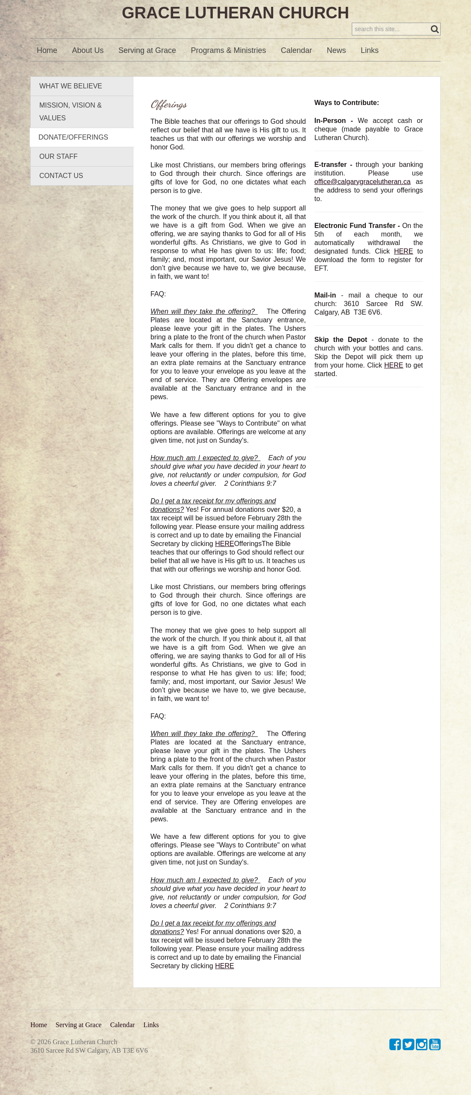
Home (47, 68)
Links (370, 68)
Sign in (428, 9)
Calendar (296, 68)
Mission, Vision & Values (70, 129)
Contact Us (61, 193)
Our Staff (58, 174)
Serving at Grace (147, 68)
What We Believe (70, 103)
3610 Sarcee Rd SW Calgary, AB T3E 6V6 (89, 1050)
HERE (224, 561)
